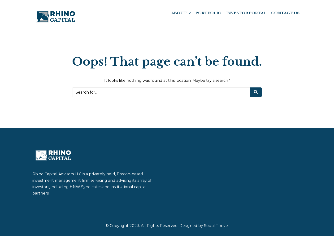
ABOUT (179, 13)
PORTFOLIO (208, 13)
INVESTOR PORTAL (246, 13)
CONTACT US (285, 13)
